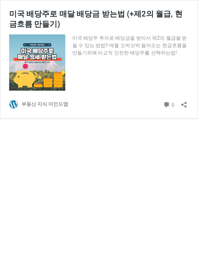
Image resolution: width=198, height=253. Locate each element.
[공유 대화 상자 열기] (184, 102)
